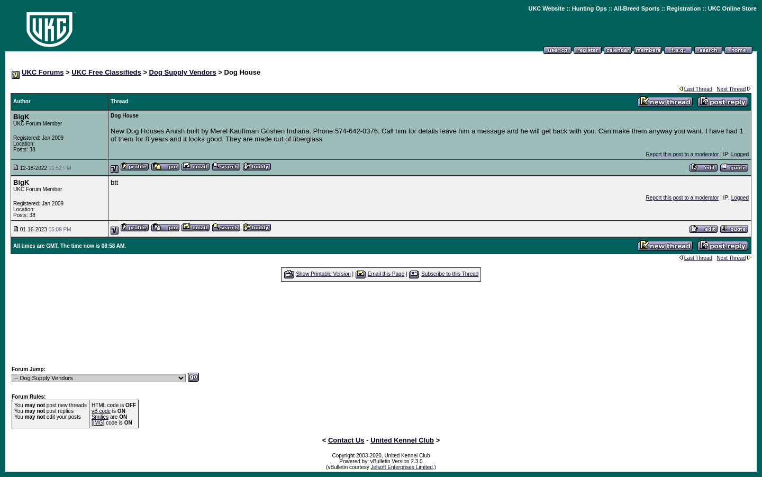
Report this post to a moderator (682, 154)
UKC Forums (43, 72)
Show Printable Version (323, 274)
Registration (684, 8)
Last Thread (698, 89)
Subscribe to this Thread (449, 274)
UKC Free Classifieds (106, 72)
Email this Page (386, 274)
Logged (740, 154)
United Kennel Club (402, 440)
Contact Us (346, 440)
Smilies (100, 417)
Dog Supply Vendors (182, 72)
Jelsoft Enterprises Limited (402, 467)
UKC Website (546, 8)
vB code (101, 411)
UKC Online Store (732, 8)
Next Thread (731, 89)
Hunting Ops (589, 8)
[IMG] (98, 423)
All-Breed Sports (637, 8)
